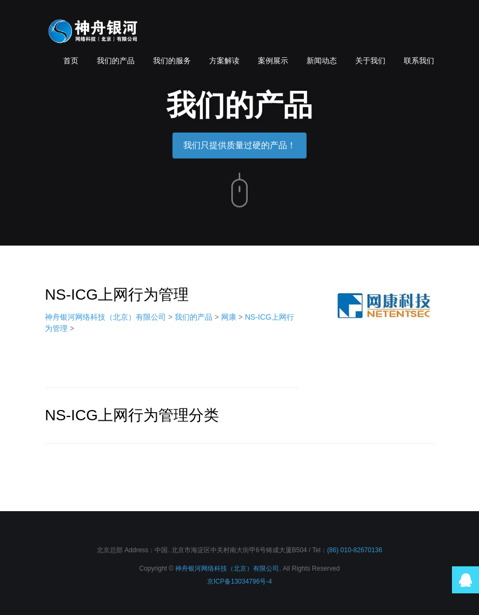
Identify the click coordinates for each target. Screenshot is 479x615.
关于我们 (370, 60)
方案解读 (224, 60)
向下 (239, 190)
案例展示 (273, 60)
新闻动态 (322, 60)
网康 (228, 317)
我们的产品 (116, 60)
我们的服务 (172, 60)
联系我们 (419, 60)
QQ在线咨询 (465, 579)
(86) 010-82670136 (354, 550)
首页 (70, 60)
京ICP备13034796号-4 (239, 581)
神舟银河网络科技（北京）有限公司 (93, 32)
